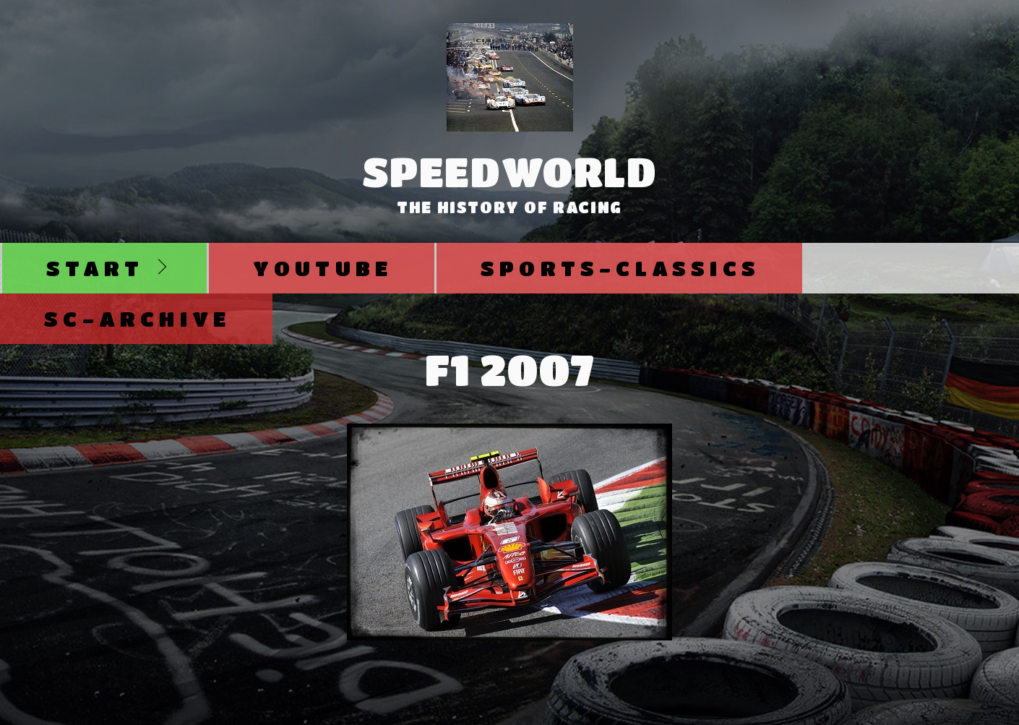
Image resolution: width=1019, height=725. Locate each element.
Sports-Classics (620, 268)
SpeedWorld (510, 171)
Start (95, 268)
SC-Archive (137, 318)
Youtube (322, 268)
